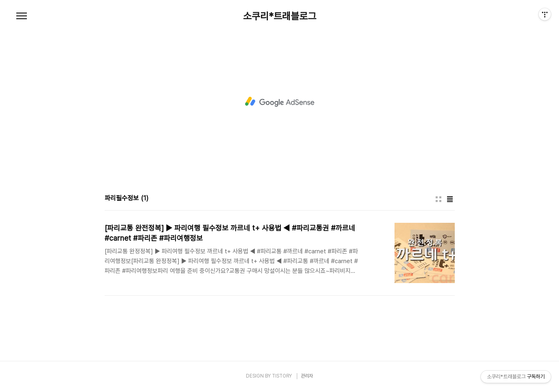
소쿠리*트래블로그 (279, 16)
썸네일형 (438, 199)
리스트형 (450, 199)
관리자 (307, 376)
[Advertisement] (280, 102)
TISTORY (282, 376)
